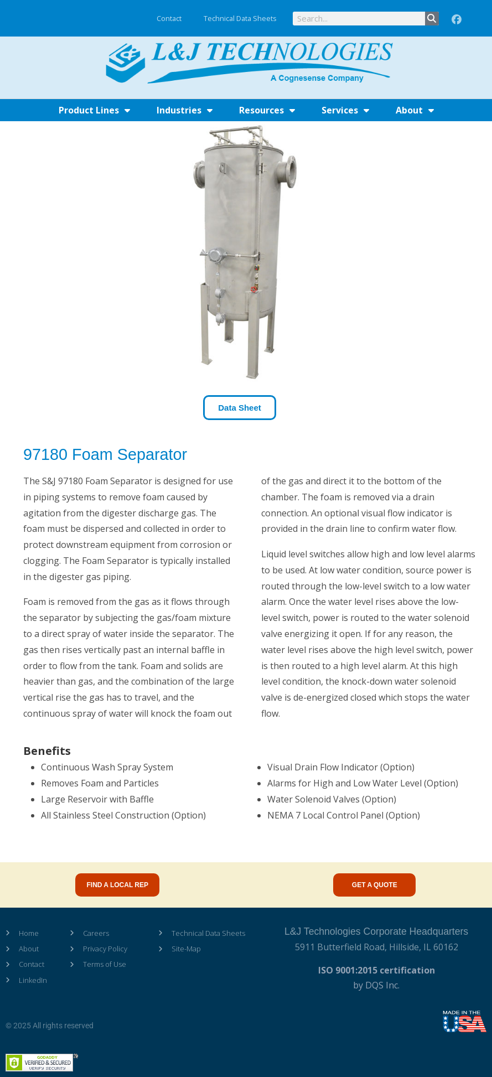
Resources (267, 110)
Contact (169, 18)
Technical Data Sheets (240, 18)
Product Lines (94, 110)
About (415, 110)
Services (345, 110)
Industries (185, 110)
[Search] (432, 18)
